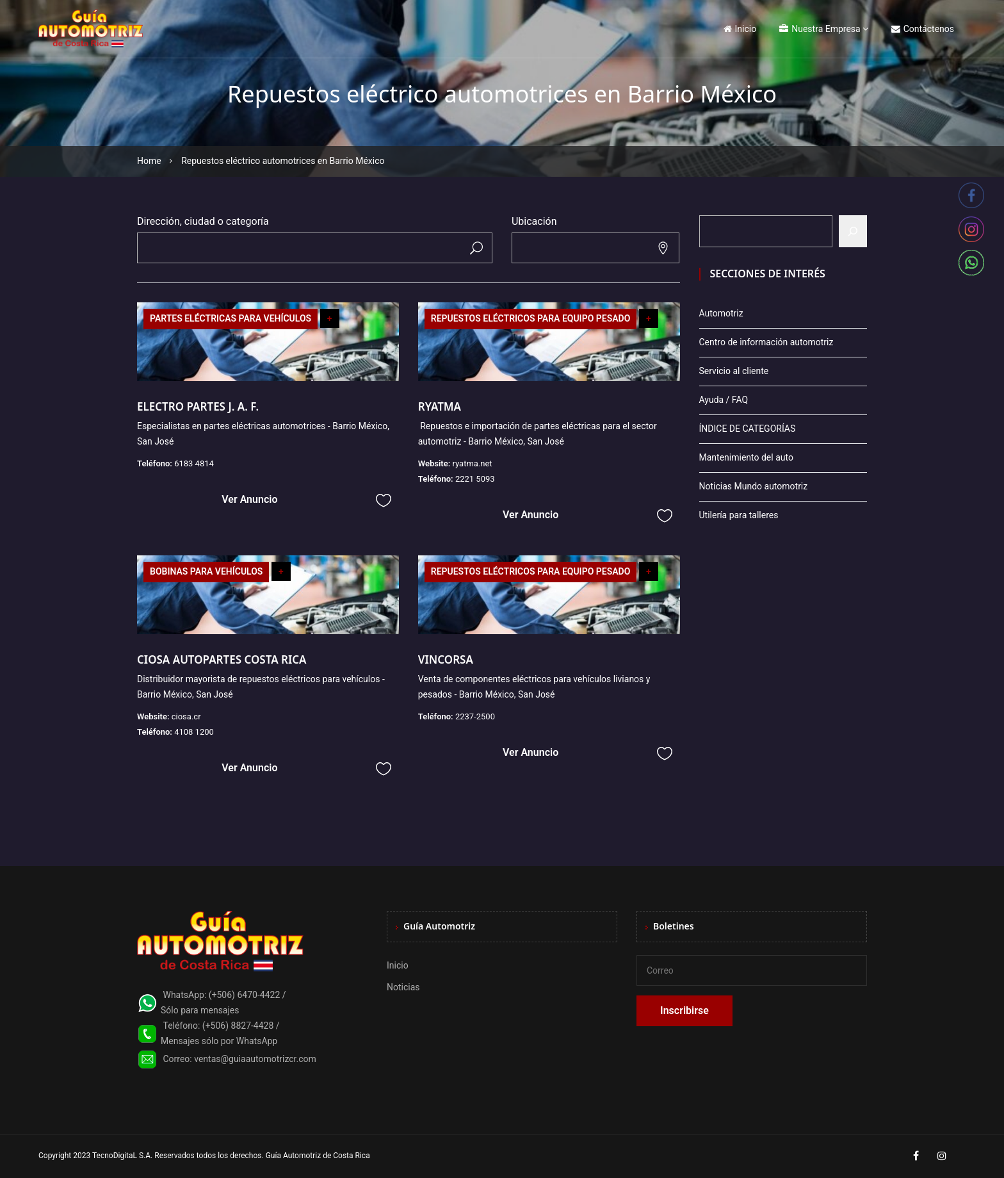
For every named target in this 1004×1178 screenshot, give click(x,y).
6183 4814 (194, 463)
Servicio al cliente (734, 371)
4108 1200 (194, 732)
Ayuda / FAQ (724, 400)
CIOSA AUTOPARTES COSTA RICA (222, 659)
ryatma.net (472, 463)
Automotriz (721, 313)
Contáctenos (922, 29)
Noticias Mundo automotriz (753, 486)
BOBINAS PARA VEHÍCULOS (206, 571)
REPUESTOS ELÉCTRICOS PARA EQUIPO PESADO (531, 318)
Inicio (740, 29)
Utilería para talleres (739, 515)
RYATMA (439, 406)
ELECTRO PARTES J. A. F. (198, 406)
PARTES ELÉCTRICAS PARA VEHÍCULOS (230, 318)
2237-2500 (475, 716)
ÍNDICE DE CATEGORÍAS (747, 428)
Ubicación (534, 221)
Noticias (403, 987)
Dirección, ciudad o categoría (203, 221)
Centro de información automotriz (766, 342)
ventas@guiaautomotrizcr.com (255, 1059)
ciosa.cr (186, 716)
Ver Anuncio (249, 499)
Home (149, 161)
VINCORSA (445, 659)
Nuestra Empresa (819, 29)
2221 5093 (475, 479)
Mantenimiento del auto (746, 457)
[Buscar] (853, 231)
